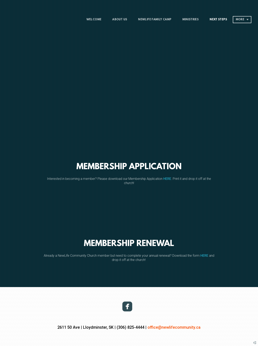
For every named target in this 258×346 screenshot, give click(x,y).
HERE (167, 179)
